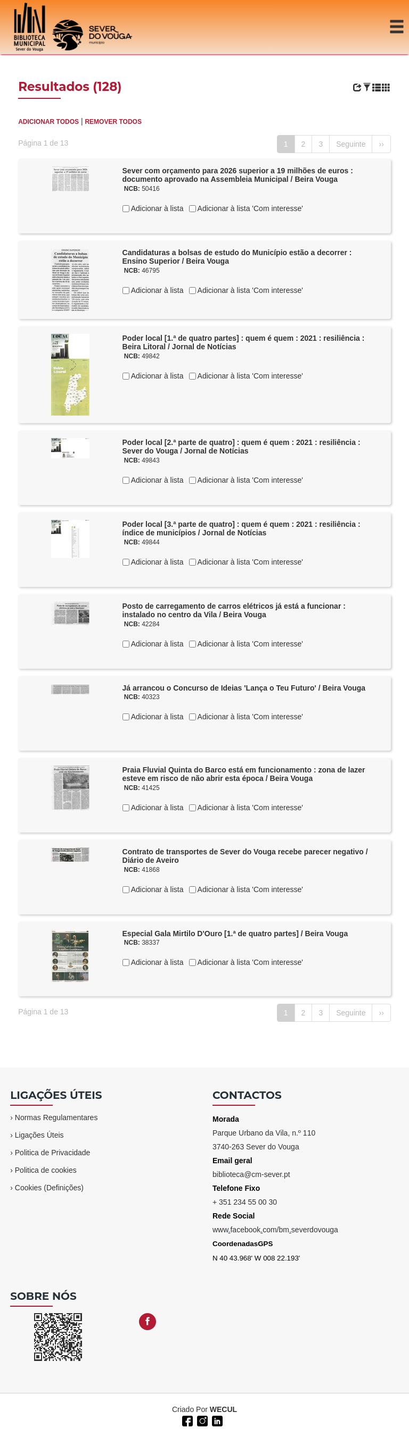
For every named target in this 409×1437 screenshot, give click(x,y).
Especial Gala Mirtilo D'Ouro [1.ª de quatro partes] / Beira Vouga (235, 933)
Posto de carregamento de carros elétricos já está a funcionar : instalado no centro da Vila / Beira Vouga (234, 610)
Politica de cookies (46, 1170)
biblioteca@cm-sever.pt (251, 1174)
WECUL (223, 1409)
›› (381, 144)
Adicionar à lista (156, 208)
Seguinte (350, 144)
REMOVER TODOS (113, 121)
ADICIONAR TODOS (48, 121)
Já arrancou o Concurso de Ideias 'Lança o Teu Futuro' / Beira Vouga (244, 688)
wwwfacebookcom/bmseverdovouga (275, 1229)
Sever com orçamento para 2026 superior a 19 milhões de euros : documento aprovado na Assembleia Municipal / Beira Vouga (237, 175)
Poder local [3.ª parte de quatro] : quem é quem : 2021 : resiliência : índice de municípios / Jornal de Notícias (241, 528)
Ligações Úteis (39, 1135)
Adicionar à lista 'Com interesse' (249, 208)
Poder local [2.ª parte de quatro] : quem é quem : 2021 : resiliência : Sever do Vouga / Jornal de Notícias (241, 447)
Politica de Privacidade (53, 1152)
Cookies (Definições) (49, 1187)
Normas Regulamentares (56, 1117)
